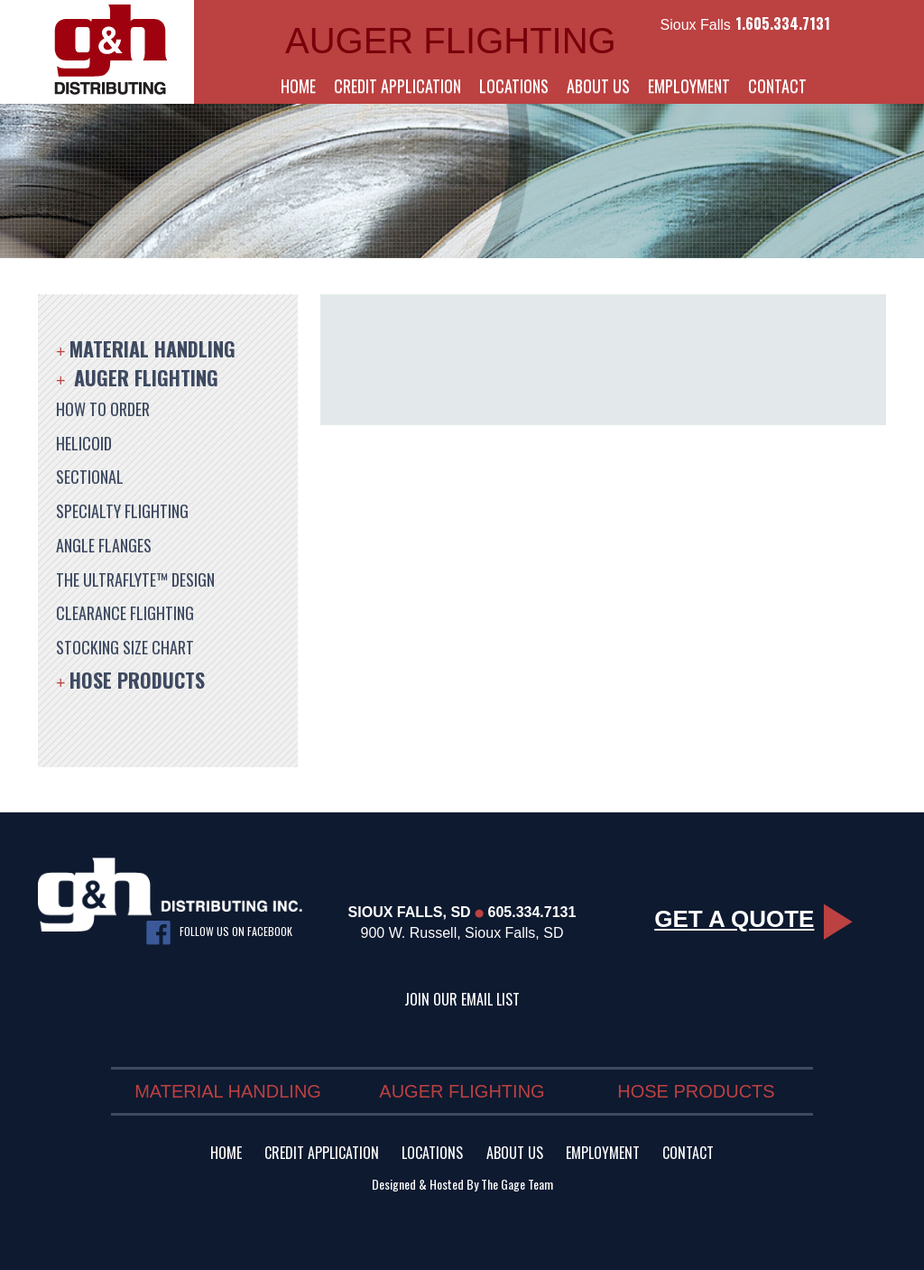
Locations (514, 85)
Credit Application (397, 85)
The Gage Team (517, 1183)
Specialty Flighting (122, 511)
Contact (777, 85)
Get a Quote (753, 918)
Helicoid (84, 443)
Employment (689, 85)
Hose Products (137, 679)
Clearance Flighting (125, 613)
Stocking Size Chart (125, 647)
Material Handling (152, 348)
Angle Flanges (104, 545)
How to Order (103, 409)
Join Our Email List (462, 999)
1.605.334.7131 (782, 23)
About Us (598, 85)
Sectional (90, 476)
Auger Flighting (146, 377)
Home (298, 85)
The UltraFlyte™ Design (135, 579)
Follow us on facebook (219, 933)
